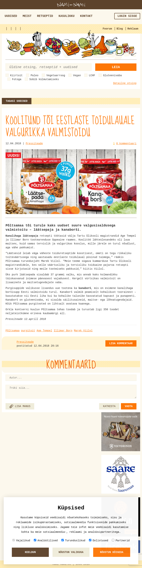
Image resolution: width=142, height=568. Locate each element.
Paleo (34, 75)
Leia (116, 67)
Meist (27, 16)
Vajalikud (21, 540)
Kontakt (86, 16)
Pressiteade (34, 143)
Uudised (11, 16)
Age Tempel (44, 330)
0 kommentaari (126, 143)
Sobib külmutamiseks (44, 79)
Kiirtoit (16, 75)
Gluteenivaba (112, 75)
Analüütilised (46, 540)
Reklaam (132, 28)
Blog (120, 28)
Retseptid (45, 16)
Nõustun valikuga (71, 552)
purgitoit (28, 330)
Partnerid (121, 540)
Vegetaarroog (55, 75)
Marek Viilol (83, 330)
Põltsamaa (13, 330)
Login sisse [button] (127, 16)
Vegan (77, 75)
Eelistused (98, 540)
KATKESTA (109, 406)
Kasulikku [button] (67, 16)
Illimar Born (63, 330)
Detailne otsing (124, 83)
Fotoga (16, 79)
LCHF (92, 75)
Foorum (107, 28)
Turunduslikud (73, 540)
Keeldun (30, 552)
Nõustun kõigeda (111, 552)
